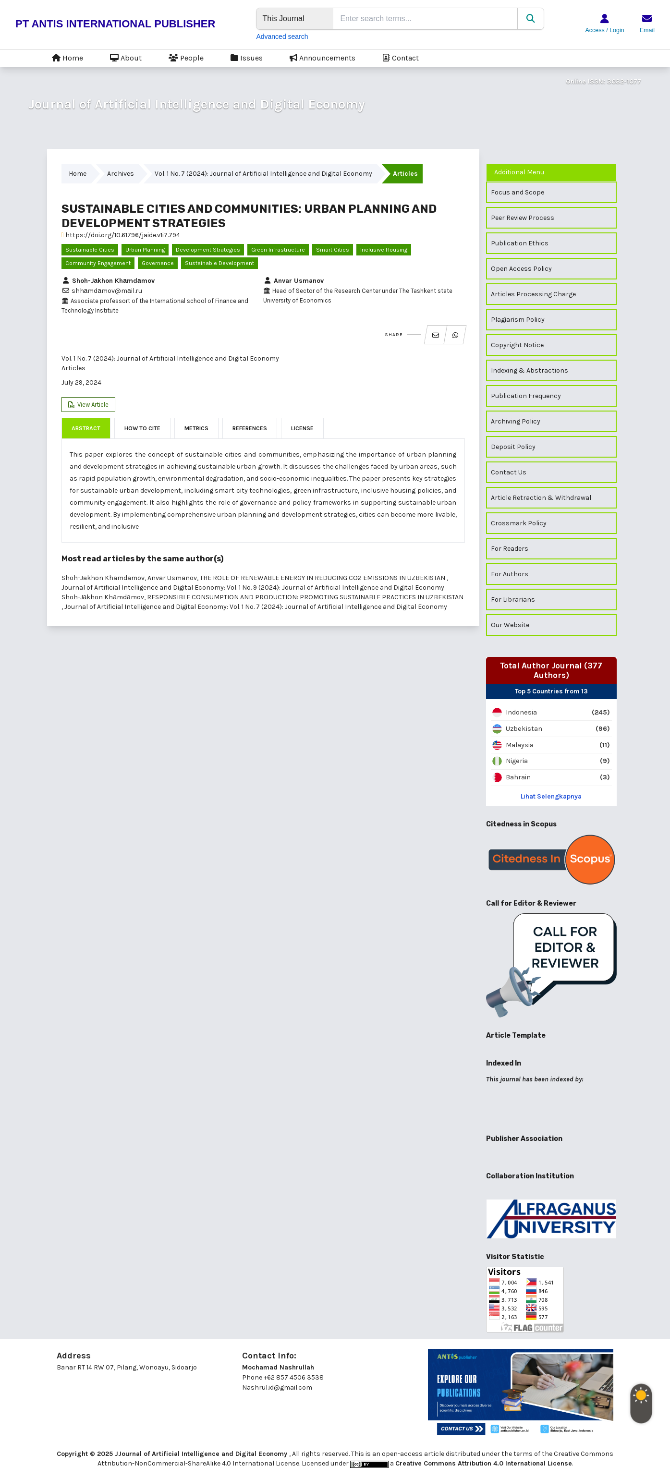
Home (67, 57)
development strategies (208, 249)
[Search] (530, 18)
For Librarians (513, 599)
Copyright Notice (517, 345)
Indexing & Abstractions (529, 370)
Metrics (196, 428)
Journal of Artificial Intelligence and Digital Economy (197, 104)
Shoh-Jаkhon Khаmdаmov (108, 281)
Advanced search (282, 36)
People (186, 57)
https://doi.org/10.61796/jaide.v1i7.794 (120, 235)
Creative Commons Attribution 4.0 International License (483, 1463)
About (126, 57)
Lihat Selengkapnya (551, 796)
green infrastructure (278, 249)
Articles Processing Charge (533, 294)
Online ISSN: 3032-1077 (603, 81)
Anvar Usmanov (293, 281)
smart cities (332, 249)
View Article (92, 404)
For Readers (509, 549)
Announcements (322, 57)
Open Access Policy (521, 269)
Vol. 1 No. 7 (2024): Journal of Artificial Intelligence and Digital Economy (263, 174)
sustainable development (219, 263)
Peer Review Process (522, 218)
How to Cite (142, 428)
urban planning (145, 249)
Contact (400, 57)
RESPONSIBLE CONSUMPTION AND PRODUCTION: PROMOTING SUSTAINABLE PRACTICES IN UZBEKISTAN (305, 597)
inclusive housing (383, 249)
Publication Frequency (526, 396)
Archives (120, 174)
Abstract (86, 428)
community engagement (98, 263)
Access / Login (604, 30)
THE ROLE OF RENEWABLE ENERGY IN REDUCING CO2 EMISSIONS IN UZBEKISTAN (323, 578)
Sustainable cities (89, 249)
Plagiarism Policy (518, 319)
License (302, 428)
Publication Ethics (519, 243)
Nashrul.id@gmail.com (277, 1387)
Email (647, 30)
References (249, 428)
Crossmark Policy (519, 523)
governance (158, 263)
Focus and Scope (517, 192)
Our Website (510, 625)
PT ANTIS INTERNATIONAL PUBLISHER (115, 24)
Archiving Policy (515, 421)
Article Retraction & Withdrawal (541, 498)
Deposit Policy (513, 447)
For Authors (509, 574)
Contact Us (508, 472)
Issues (247, 57)
